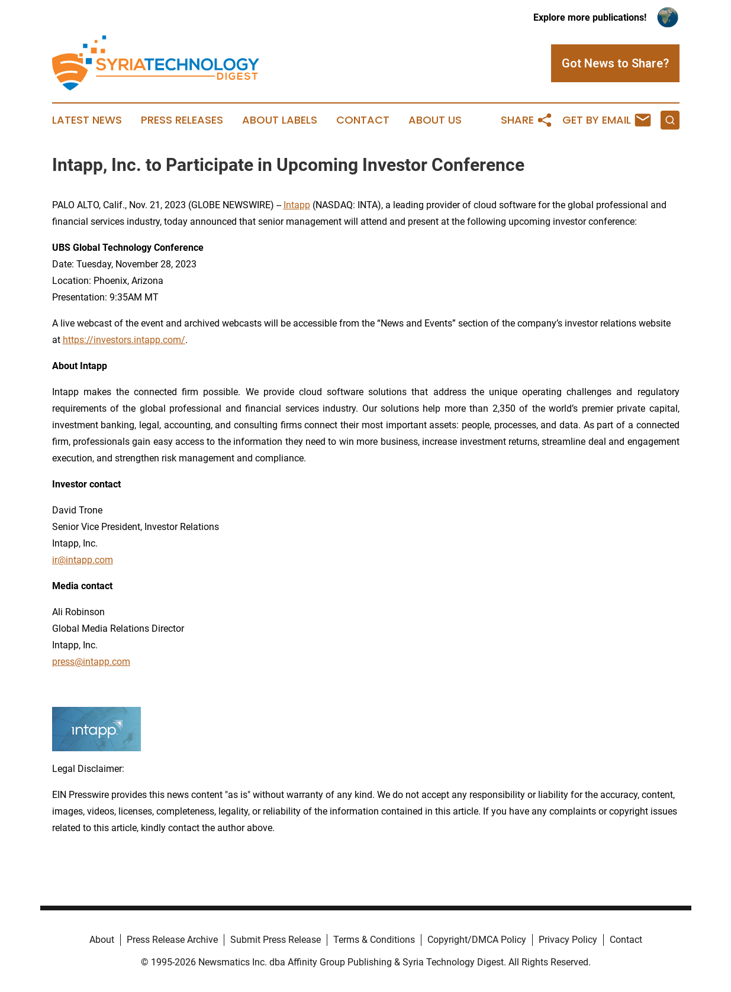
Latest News (87, 120)
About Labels (279, 120)
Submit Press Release (275, 939)
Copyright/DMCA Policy (476, 939)
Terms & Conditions (374, 939)
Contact (362, 120)
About (101, 939)
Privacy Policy (568, 939)
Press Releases (182, 120)
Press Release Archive (172, 939)
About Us (435, 120)
